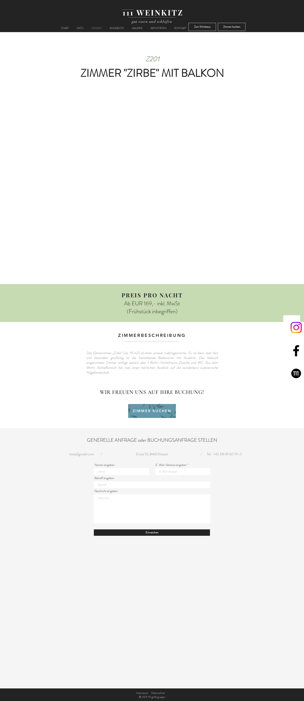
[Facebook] (296, 350)
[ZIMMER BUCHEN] (152, 411)
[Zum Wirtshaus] (202, 27)
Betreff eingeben (104, 478)
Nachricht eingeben (105, 491)
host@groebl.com (81, 454)
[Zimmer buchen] (231, 27)
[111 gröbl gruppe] (296, 373)
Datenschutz (158, 693)
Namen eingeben (104, 464)
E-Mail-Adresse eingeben (170, 464)
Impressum (142, 693)
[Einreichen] (152, 532)
